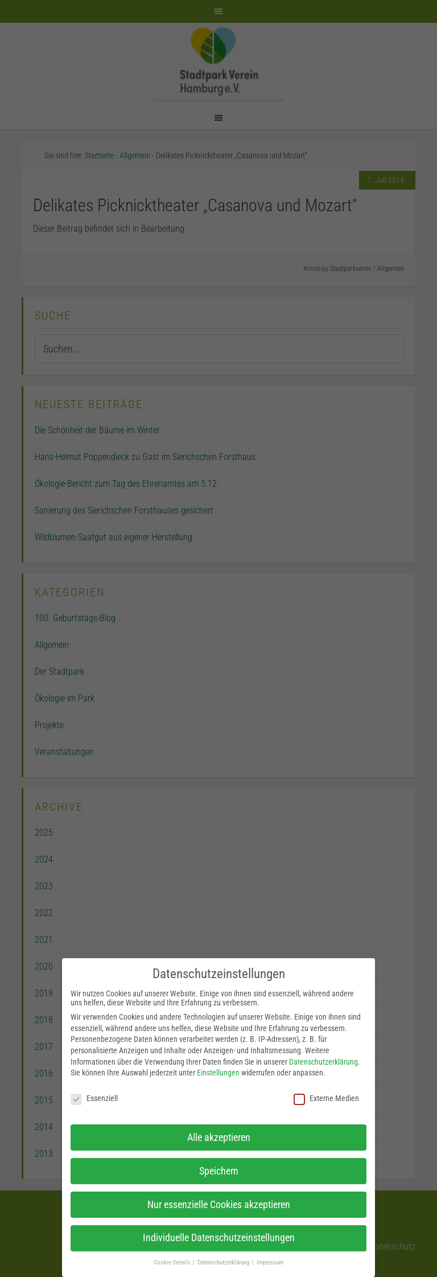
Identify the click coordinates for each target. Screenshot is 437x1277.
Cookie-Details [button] (173, 1262)
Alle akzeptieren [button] (218, 1137)
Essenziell (94, 1098)
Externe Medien (326, 1098)
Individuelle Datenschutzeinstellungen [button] (219, 1237)
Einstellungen (218, 1072)
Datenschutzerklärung (323, 1061)
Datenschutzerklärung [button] (224, 1262)
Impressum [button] (270, 1262)
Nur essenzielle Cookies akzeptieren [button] (218, 1204)
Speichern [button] (218, 1171)
